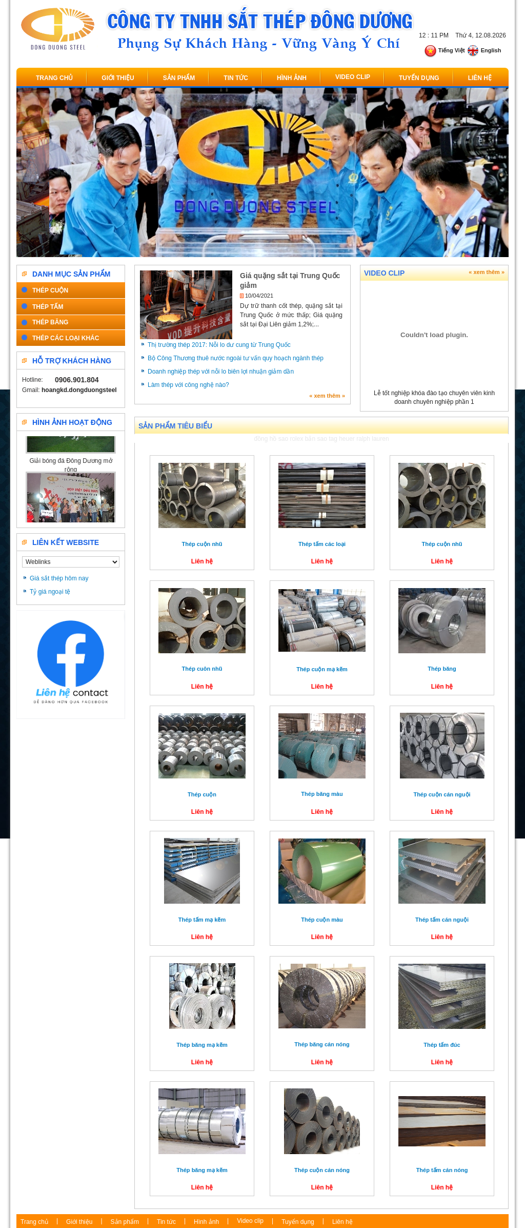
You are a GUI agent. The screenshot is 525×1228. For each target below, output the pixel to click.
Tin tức (236, 78)
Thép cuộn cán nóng (322, 1170)
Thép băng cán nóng (322, 1044)
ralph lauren (372, 438)
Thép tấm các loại (322, 544)
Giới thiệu (118, 78)
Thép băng (442, 669)
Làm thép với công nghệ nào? (188, 384)
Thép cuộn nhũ (201, 544)
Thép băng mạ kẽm (201, 1045)
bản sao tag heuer (330, 438)
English (484, 50)
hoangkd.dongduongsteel (79, 390)
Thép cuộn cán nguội (441, 794)
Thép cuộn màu (322, 920)
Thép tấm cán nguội (442, 920)
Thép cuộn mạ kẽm (322, 669)
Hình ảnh (292, 78)
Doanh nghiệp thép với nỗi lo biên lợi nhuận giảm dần (221, 371)
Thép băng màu (321, 794)
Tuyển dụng (419, 78)
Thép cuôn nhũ (202, 669)
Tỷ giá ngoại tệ (50, 591)
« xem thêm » (327, 396)
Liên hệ (480, 78)
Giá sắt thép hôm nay (59, 578)
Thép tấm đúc (441, 1045)
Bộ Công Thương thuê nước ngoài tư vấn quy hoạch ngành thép (236, 358)
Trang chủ (54, 78)
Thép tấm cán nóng (442, 1170)
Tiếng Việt (444, 50)
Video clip (352, 77)
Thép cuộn (202, 794)
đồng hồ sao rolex (278, 438)
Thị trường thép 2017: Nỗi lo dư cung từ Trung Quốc (219, 344)
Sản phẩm (179, 78)
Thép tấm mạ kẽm (202, 920)
